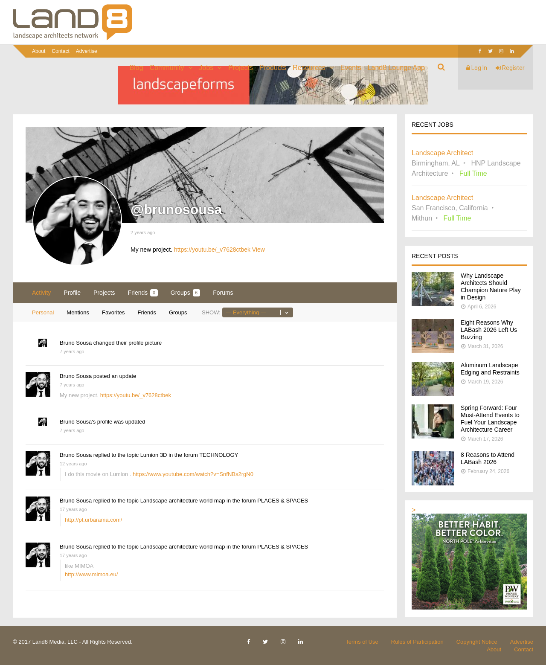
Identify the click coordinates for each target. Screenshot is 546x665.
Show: (211, 312)
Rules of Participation (417, 642)
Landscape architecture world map (182, 500)
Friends (143, 292)
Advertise (86, 51)
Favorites (113, 312)
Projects (240, 67)
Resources (309, 67)
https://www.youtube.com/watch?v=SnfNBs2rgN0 (193, 474)
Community (167, 67)
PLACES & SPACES (282, 500)
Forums (223, 292)
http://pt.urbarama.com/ (93, 520)
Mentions (78, 312)
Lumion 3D (153, 455)
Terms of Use (362, 642)
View (258, 249)
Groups (185, 292)
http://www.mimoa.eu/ (91, 574)
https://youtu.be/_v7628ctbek (212, 249)
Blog (136, 67)
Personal (43, 312)
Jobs (206, 67)
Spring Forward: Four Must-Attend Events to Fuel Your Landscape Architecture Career (490, 418)
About (38, 51)
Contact (60, 51)
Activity (41, 292)
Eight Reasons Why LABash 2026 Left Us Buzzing (489, 329)
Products (272, 67)
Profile (72, 292)
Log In (476, 67)
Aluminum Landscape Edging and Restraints (490, 369)
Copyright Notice (476, 642)
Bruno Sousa (76, 343)
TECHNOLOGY (218, 455)
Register (510, 67)
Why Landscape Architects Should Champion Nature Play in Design (491, 286)
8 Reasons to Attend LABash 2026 (487, 458)
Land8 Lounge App (396, 67)
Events (350, 67)
